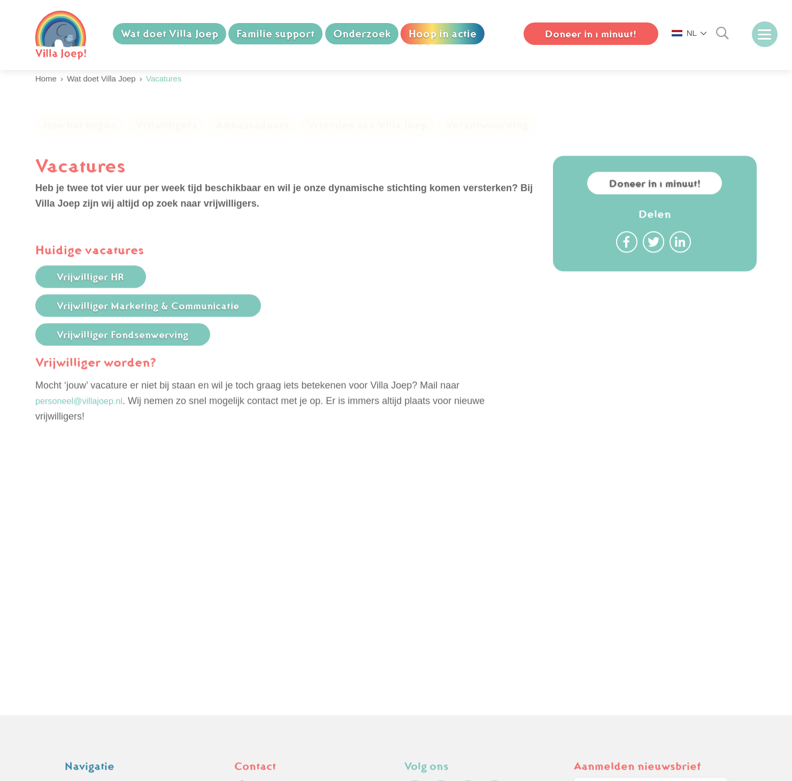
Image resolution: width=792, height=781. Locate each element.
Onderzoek (362, 33)
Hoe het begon (80, 135)
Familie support (276, 33)
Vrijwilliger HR (98, 296)
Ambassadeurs (252, 135)
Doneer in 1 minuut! (655, 203)
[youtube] (468, 581)
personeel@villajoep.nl (83, 421)
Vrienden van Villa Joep (367, 135)
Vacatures (86, 590)
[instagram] (441, 581)
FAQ (74, 621)
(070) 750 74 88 (275, 575)
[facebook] (415, 581)
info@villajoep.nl (276, 590)
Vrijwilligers (166, 135)
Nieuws (80, 606)
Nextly (723, 774)
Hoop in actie (444, 33)
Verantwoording (487, 135)
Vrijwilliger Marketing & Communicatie (160, 325)
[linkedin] (495, 581)
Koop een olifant (99, 575)
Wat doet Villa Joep (169, 33)
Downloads (88, 652)
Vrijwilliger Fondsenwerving (132, 354)
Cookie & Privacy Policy (115, 636)
